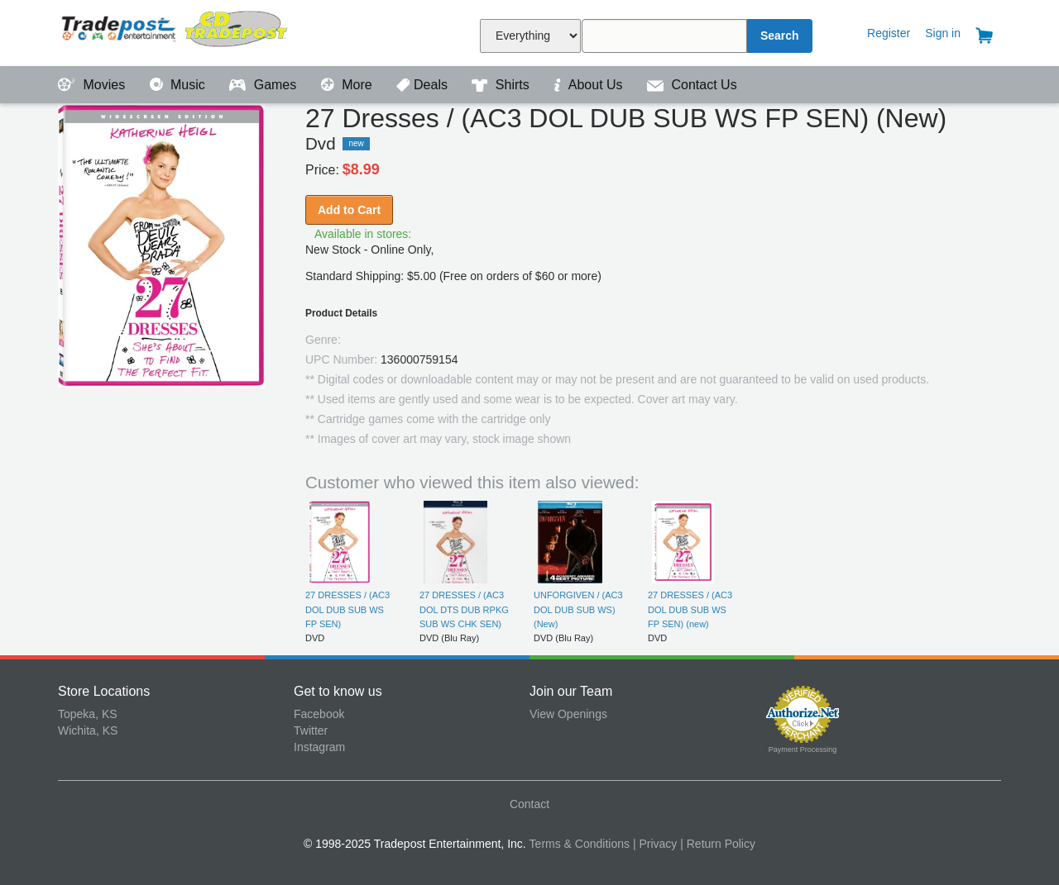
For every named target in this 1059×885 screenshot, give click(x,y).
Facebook (319, 714)
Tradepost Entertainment (176, 31)
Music (179, 85)
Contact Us (692, 85)
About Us (589, 85)
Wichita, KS (87, 730)
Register (888, 33)
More (348, 85)
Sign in (943, 33)
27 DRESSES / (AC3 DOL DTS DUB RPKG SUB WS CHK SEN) (464, 609)
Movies (93, 85)
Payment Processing (803, 749)
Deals (423, 85)
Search (779, 35)
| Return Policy (717, 843)
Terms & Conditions (580, 843)
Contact (529, 804)
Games (264, 85)
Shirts (502, 85)
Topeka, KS (87, 714)
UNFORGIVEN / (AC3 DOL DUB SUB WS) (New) (578, 609)
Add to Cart (349, 209)
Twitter (311, 730)
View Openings (568, 714)
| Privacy (655, 843)
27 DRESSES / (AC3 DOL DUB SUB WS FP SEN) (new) (690, 609)
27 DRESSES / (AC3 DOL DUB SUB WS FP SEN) (347, 609)
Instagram (319, 747)
